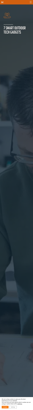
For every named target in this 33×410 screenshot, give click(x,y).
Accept (5, 407)
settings (19, 404)
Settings (13, 407)
